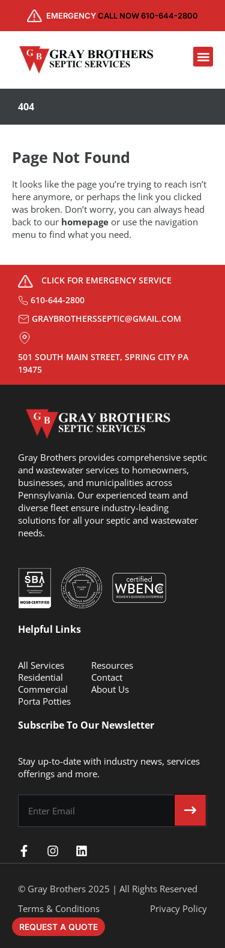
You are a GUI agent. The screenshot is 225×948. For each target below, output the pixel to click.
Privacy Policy (178, 908)
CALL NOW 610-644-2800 (122, 15)
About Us (110, 689)
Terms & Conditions (59, 908)
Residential (40, 677)
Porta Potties (44, 701)
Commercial (43, 689)
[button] (203, 57)
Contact (106, 677)
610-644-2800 (58, 300)
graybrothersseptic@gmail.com (106, 318)
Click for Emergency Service (106, 280)
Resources (112, 665)
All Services (41, 665)
